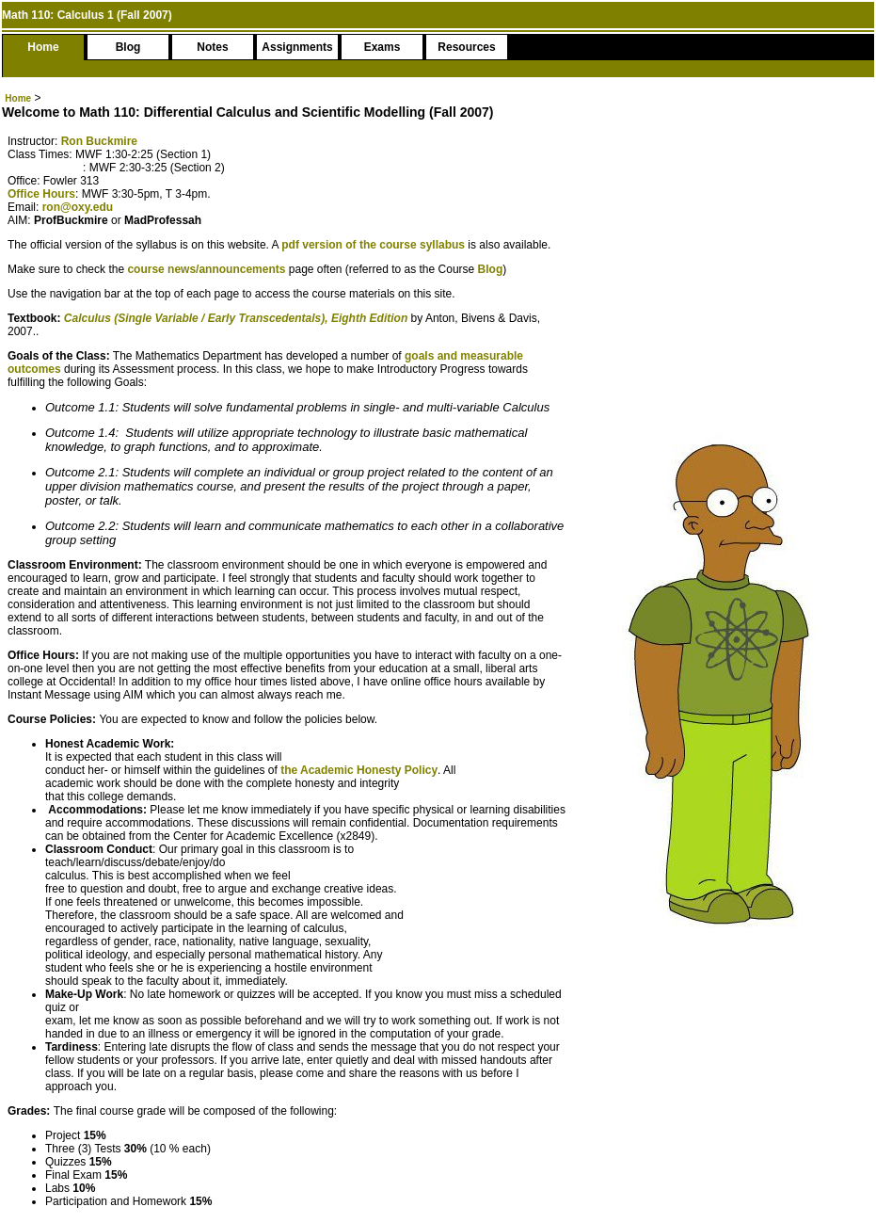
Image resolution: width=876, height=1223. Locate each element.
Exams (382, 47)
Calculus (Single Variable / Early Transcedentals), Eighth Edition (235, 318)
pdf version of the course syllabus (374, 244)
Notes (212, 47)
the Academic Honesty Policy (359, 770)
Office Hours (41, 194)
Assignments (297, 47)
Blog (128, 47)
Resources (466, 47)
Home (42, 47)
